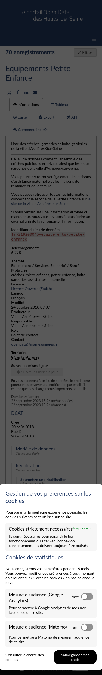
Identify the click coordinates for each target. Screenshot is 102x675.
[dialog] (51, 577)
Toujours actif (82, 528)
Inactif (75, 597)
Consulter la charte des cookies (24, 657)
